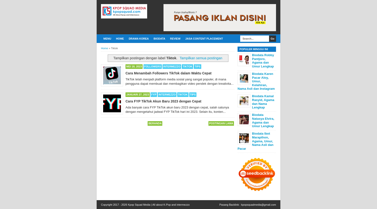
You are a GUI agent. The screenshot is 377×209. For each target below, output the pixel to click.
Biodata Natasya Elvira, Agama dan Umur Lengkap (263, 120)
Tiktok (187, 66)
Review (175, 38)
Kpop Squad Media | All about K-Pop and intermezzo (159, 204)
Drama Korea (139, 38)
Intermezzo (172, 66)
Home (120, 38)
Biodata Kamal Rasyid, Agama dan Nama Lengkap (263, 101)
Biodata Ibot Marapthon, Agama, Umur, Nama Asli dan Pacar (255, 141)
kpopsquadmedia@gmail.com (258, 204)
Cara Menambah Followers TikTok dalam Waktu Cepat (169, 73)
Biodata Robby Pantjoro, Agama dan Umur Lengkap (263, 60)
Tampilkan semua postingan (201, 58)
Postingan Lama (221, 123)
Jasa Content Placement (204, 38)
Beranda (155, 123)
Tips (197, 66)
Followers (152, 66)
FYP (153, 94)
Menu (107, 38)
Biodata (159, 38)
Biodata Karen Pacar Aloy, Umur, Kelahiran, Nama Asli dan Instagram (256, 81)
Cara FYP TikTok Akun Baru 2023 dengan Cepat (163, 101)
